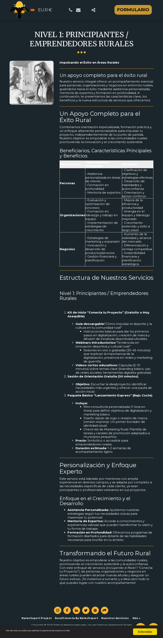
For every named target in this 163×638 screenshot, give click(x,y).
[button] (70, 10)
